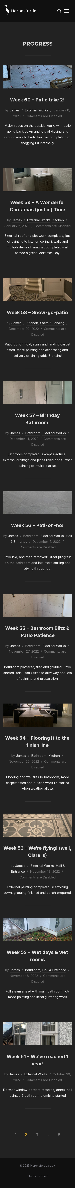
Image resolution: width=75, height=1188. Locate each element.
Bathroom (32, 433)
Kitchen (58, 220)
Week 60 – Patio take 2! (37, 100)
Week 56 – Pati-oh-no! (37, 525)
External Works (36, 110)
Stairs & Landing (52, 323)
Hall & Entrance (54, 970)
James (15, 110)
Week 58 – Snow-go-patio (37, 312)
